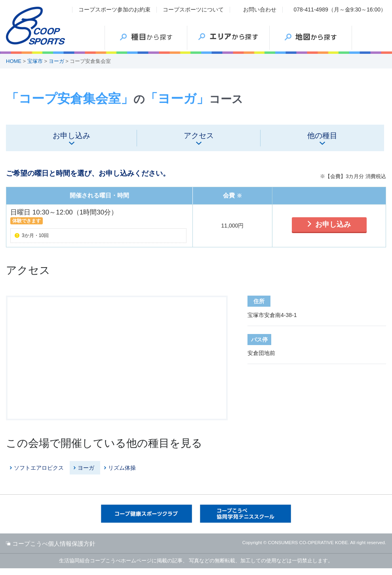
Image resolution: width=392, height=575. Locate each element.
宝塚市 (35, 61)
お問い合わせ (259, 9)
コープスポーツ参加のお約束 (114, 9)
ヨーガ (56, 61)
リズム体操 (122, 468)
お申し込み (333, 224)
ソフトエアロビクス (39, 468)
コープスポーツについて (193, 9)
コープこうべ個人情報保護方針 (53, 543)
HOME (13, 61)
